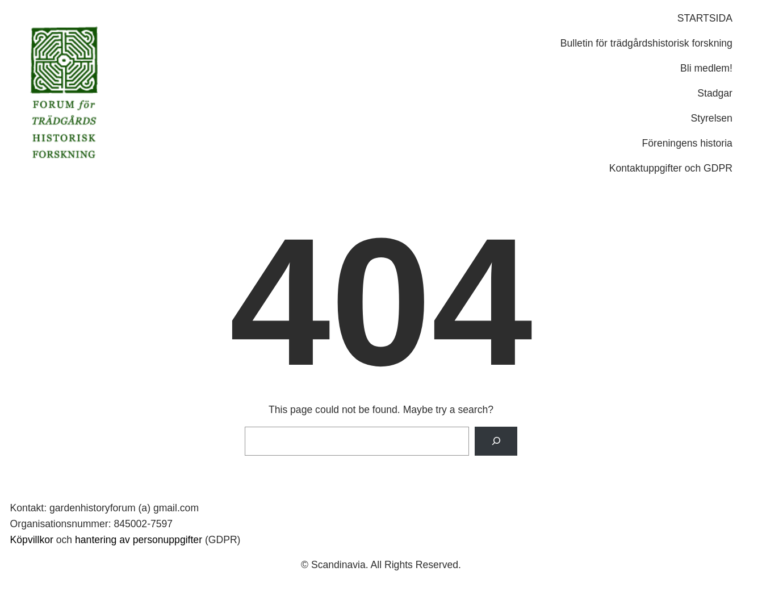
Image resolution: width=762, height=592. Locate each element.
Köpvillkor (31, 539)
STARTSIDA (704, 18)
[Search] (496, 441)
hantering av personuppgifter (138, 539)
